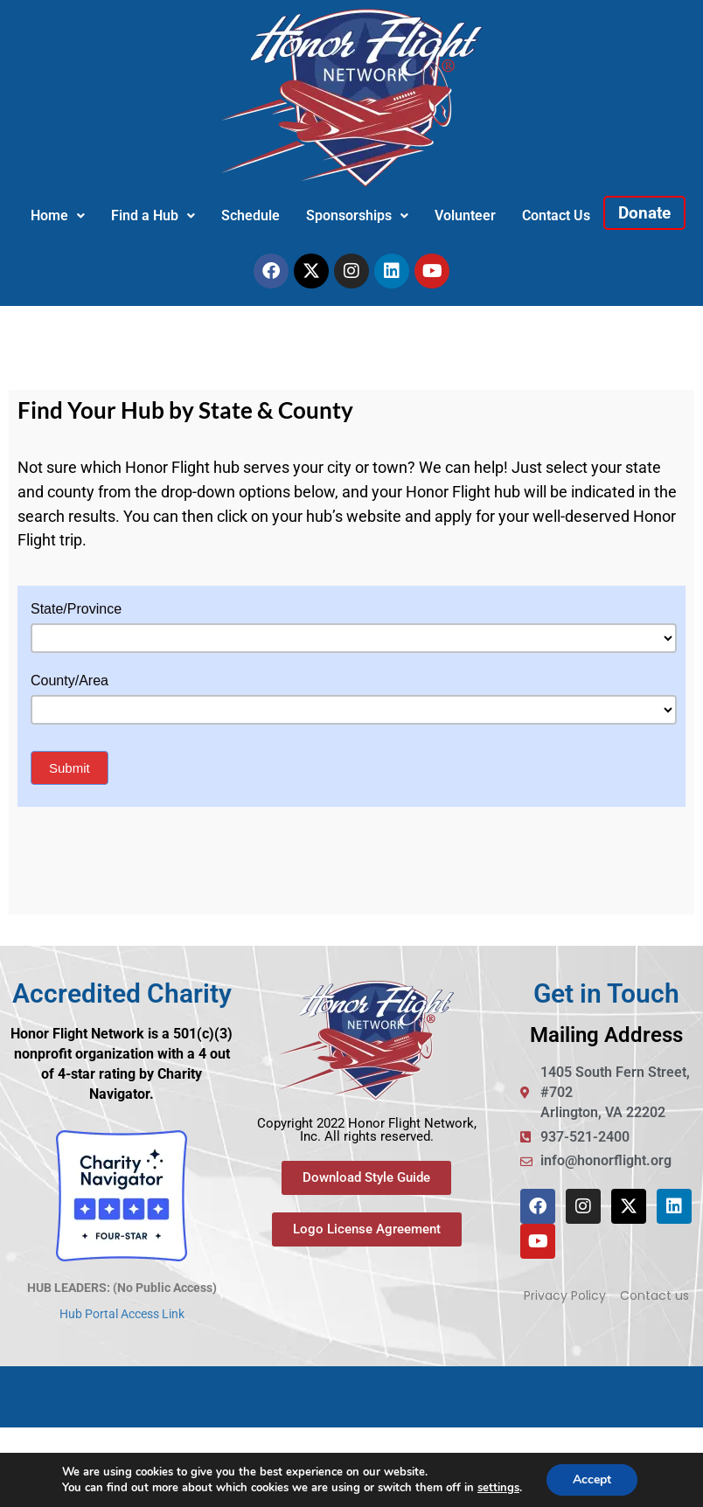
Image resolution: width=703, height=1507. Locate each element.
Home (58, 215)
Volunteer (465, 215)
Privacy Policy (565, 1295)
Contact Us (556, 215)
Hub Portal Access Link (121, 1314)
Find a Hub (153, 215)
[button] (57, 216)
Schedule (250, 215)
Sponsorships (357, 215)
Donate (644, 213)
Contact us (654, 1295)
